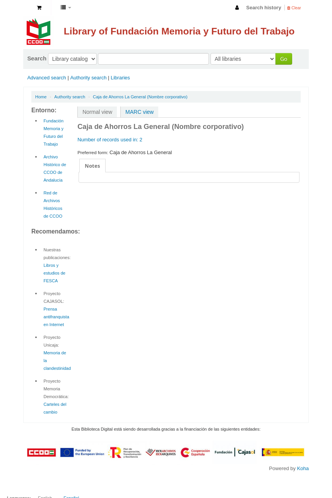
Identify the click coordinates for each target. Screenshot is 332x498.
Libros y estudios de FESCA (55, 273)
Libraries (120, 78)
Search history (263, 7)
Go (283, 58)
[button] (39, 7)
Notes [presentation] (92, 165)
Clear (294, 8)
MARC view (139, 112)
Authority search (88, 78)
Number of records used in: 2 (109, 140)
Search (36, 58)
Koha (303, 468)
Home (40, 96)
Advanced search (46, 78)
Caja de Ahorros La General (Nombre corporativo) (140, 96)
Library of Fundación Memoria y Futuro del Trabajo (179, 31)
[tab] (92, 165)
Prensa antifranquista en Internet (56, 317)
